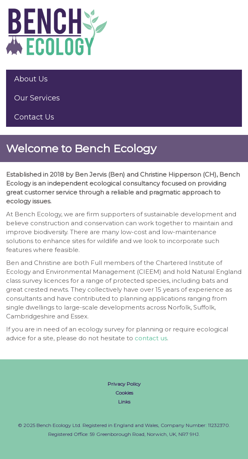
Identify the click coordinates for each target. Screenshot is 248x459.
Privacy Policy (124, 384)
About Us (31, 79)
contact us (151, 338)
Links (124, 402)
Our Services (37, 98)
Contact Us (34, 117)
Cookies (124, 393)
